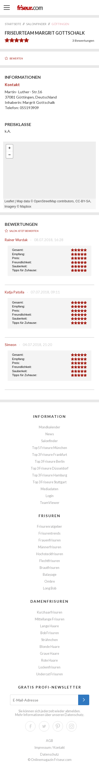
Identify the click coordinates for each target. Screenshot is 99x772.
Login (50, 496)
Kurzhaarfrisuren (49, 612)
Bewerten (16, 58)
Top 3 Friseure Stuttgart (49, 482)
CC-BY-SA (83, 201)
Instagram (71, 726)
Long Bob (49, 588)
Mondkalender (49, 427)
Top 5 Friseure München (49, 448)
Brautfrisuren (49, 568)
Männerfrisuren (49, 547)
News (49, 434)
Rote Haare (49, 660)
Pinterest (58, 726)
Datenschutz (74, 715)
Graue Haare (49, 654)
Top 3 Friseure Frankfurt (49, 455)
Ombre (49, 581)
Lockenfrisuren (49, 667)
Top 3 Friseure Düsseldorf (49, 468)
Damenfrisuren (49, 601)
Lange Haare (49, 626)
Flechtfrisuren (49, 561)
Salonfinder (49, 441)
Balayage (49, 575)
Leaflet (9, 201)
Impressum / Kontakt (50, 748)
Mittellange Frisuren (49, 619)
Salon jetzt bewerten (24, 231)
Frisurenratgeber (49, 526)
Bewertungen (83, 41)
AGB (49, 741)
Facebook (30, 726)
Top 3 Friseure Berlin (50, 462)
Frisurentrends (49, 533)
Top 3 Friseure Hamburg (49, 475)
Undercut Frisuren (49, 674)
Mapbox (25, 206)
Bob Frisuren (49, 633)
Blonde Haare (50, 647)
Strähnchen (49, 640)
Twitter (44, 726)
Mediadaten (49, 489)
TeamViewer (49, 503)
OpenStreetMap (45, 201)
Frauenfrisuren (50, 540)
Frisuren (49, 515)
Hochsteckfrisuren (49, 554)
